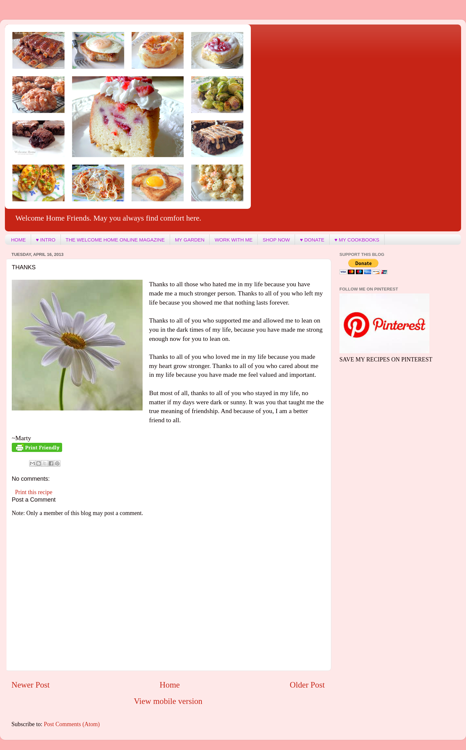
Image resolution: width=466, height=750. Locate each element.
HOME (18, 239)
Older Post (307, 684)
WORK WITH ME (233, 239)
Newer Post (30, 684)
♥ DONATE (312, 239)
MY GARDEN (190, 239)
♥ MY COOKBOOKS (357, 239)
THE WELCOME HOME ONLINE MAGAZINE (115, 239)
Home (170, 684)
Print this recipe (33, 492)
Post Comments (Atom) (72, 724)
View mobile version (168, 701)
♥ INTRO (46, 239)
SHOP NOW (276, 239)
